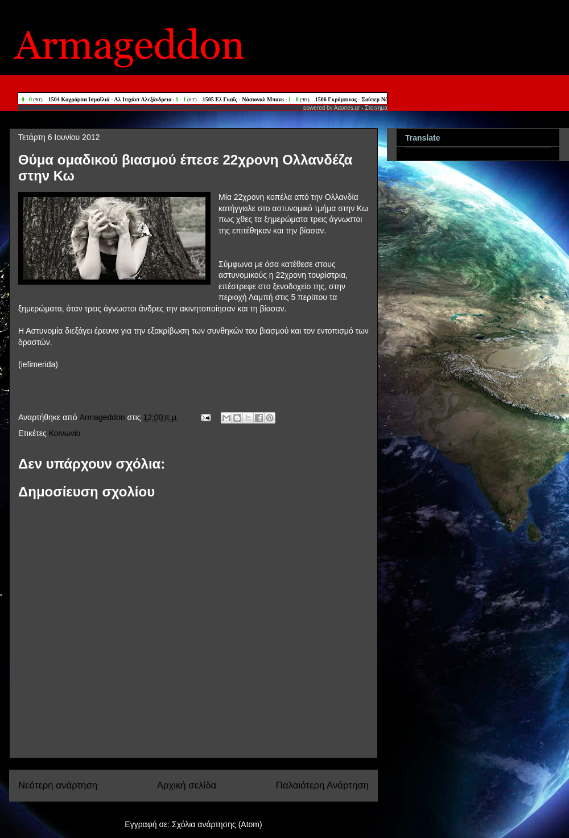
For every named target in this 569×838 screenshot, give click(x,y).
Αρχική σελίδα (187, 785)
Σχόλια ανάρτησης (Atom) (217, 824)
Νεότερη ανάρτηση (57, 785)
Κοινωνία (65, 433)
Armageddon (103, 417)
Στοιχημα (376, 108)
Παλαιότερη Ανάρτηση (322, 785)
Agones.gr (347, 108)
